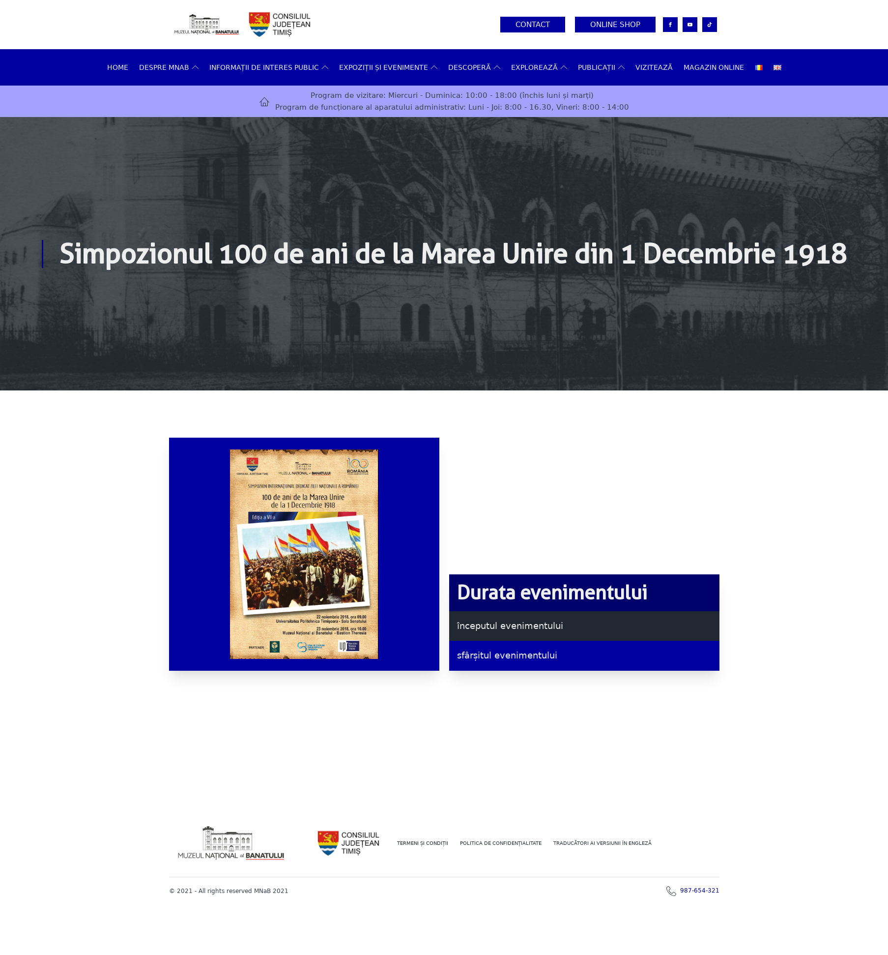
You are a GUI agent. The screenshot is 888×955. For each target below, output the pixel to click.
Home (117, 67)
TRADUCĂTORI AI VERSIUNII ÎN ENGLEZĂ (602, 843)
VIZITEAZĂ (654, 67)
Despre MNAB (169, 67)
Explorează (539, 67)
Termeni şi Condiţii (422, 843)
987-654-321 (699, 890)
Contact (533, 24)
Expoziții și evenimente (388, 67)
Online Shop (615, 24)
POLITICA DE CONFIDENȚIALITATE (501, 843)
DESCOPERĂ (474, 67)
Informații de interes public (268, 67)
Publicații (601, 67)
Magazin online (714, 67)
